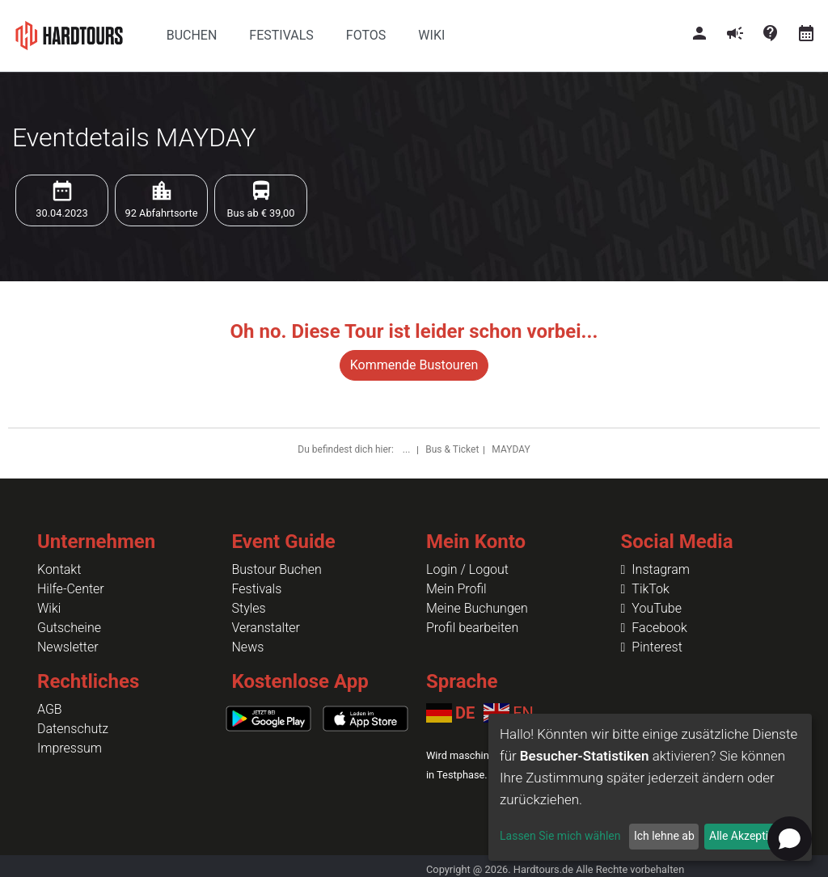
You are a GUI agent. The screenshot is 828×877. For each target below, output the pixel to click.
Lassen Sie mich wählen (560, 835)
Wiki (49, 608)
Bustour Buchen (277, 569)
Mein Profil (456, 589)
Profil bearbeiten (472, 627)
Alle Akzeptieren (749, 835)
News (248, 647)
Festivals (257, 589)
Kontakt (59, 569)
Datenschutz (72, 728)
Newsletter (68, 647)
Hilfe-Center (70, 589)
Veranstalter (266, 627)
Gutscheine (69, 627)
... (407, 449)
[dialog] (650, 787)
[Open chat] (789, 838)
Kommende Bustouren (414, 365)
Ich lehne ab (664, 835)
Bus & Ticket (452, 449)
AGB (49, 709)
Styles (249, 608)
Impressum (69, 748)
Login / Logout (467, 569)
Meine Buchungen (477, 608)
